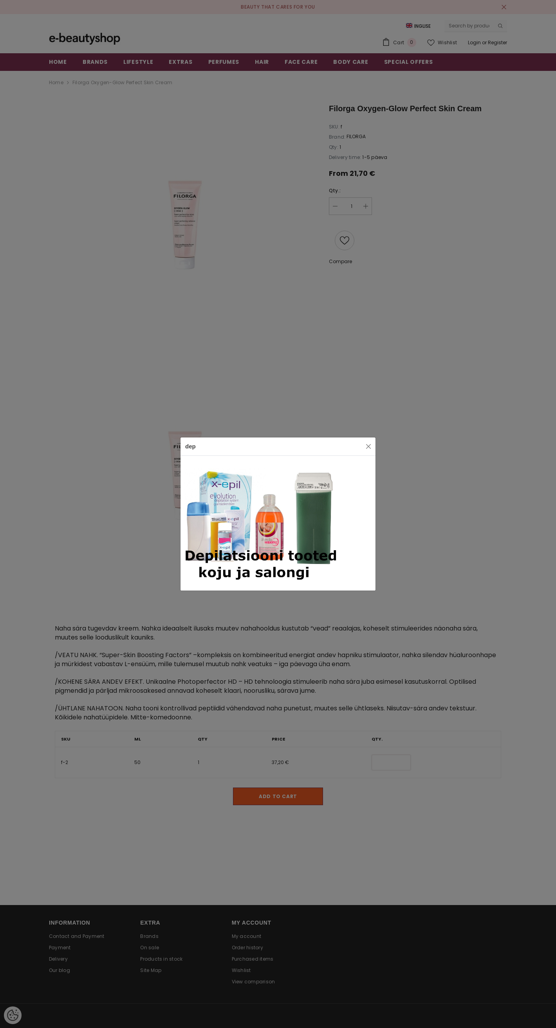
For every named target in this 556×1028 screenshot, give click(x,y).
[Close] (368, 446)
